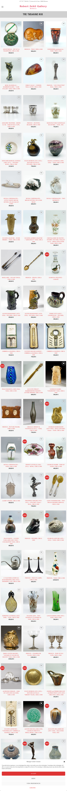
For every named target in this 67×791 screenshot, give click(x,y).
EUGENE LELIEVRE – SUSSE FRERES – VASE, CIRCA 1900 (11, 239)
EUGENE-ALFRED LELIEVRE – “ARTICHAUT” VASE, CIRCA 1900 (33, 239)
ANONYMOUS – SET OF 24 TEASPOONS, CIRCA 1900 (11, 50)
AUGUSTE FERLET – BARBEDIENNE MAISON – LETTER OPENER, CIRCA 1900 (33, 390)
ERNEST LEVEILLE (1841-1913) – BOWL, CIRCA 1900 (33, 465)
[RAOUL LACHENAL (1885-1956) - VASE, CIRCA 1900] (56, 146)
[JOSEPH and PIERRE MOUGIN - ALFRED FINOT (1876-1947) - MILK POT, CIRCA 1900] (56, 676)
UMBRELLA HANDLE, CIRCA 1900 (11, 352)
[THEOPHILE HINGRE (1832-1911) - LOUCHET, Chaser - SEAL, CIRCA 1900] (33, 486)
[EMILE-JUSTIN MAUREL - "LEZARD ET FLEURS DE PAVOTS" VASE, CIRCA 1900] (11, 638)
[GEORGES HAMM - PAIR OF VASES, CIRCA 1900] (56, 450)
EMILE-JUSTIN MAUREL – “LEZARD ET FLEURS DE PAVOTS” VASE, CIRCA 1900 (11, 655)
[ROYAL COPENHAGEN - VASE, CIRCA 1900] (11, 450)
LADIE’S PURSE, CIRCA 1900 (11, 501)
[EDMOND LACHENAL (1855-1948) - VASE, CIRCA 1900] (11, 601)
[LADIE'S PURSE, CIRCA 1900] (11, 486)
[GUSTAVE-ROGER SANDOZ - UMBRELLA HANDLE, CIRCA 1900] (33, 336)
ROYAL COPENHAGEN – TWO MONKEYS (56, 199)
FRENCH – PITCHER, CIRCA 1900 (33, 539)
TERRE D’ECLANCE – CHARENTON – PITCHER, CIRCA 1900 (56, 315)
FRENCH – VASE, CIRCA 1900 (56, 578)
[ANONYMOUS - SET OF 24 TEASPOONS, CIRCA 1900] (11, 34)
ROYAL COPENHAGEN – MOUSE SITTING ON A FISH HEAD (33, 200)
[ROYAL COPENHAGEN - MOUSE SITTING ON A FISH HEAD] (33, 184)
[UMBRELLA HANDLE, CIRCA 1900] (11, 336)
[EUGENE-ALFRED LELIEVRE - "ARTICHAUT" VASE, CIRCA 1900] (33, 223)
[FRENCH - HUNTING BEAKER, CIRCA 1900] (33, 108)
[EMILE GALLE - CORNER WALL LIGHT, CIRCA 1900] (33, 70)
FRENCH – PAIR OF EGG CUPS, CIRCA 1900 (55, 654)
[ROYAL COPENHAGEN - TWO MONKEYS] (56, 184)
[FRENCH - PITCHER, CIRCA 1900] (33, 523)
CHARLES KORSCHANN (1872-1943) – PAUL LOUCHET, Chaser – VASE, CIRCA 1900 (55, 428)
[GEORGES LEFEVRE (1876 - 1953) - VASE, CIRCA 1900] (56, 523)
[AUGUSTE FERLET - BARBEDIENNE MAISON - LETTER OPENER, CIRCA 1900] (33, 374)
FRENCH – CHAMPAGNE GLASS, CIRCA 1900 (33, 654)
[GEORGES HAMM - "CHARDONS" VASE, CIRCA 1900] (56, 374)
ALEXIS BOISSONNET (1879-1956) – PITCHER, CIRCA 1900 (11, 314)
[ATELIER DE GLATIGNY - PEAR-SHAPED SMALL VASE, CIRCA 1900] (56, 752)
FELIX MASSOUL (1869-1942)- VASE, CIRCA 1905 (11, 390)
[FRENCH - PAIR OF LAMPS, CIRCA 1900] (33, 563)
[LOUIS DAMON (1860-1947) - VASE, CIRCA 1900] (56, 601)
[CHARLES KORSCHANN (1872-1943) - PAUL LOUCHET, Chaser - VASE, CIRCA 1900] (56, 412)
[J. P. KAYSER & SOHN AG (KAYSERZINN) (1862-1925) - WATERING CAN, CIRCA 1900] (11, 563)
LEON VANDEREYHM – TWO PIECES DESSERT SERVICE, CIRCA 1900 (56, 502)
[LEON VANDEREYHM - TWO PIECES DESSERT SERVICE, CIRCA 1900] (56, 486)
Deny (33, 778)
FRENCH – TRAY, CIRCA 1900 (33, 49)
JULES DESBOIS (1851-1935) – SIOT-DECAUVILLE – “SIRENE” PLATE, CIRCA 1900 (33, 693)
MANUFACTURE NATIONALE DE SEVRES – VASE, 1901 (56, 124)
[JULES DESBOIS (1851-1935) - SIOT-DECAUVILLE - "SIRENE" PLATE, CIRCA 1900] (33, 676)
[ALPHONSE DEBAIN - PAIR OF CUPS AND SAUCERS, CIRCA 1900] (11, 676)
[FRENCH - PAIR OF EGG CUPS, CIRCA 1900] (56, 638)
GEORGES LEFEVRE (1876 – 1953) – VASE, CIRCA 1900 (55, 539)
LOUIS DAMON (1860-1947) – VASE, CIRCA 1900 (56, 616)
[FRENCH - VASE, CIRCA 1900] (56, 563)
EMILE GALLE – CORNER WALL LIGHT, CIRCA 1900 (33, 86)
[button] (64, 762)
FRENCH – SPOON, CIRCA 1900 (33, 278)
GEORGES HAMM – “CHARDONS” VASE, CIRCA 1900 (55, 390)
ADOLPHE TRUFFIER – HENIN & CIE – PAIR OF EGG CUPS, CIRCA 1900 (11, 124)
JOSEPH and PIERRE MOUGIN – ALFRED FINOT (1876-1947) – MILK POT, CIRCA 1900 (56, 693)
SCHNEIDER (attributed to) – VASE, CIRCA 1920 (56, 50)
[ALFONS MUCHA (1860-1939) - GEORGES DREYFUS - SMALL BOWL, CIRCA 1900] (33, 714)
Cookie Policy (33, 787)
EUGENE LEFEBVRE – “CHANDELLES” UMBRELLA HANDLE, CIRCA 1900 (11, 730)
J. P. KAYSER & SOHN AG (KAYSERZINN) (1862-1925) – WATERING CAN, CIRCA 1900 (11, 579)
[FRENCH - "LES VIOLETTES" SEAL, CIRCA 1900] (56, 70)
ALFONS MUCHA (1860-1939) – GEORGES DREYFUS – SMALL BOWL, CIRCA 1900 (33, 730)
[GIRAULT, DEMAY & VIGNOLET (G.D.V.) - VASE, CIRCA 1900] (33, 412)
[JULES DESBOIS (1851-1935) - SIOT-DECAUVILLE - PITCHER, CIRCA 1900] (33, 146)
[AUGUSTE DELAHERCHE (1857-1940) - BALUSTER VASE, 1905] (56, 714)
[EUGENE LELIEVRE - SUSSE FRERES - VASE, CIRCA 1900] (11, 223)
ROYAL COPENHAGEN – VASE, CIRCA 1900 (11, 465)
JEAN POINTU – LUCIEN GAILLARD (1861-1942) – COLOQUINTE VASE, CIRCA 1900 (11, 541)
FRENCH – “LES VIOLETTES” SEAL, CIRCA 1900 (56, 86)
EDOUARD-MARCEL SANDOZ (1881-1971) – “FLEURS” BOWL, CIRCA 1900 (11, 162)
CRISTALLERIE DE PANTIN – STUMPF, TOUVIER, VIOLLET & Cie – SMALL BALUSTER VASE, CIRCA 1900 (56, 240)
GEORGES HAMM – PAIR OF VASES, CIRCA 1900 (55, 465)
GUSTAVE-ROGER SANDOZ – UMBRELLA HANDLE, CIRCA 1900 (33, 353)
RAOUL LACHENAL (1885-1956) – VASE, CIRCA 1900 (56, 161)
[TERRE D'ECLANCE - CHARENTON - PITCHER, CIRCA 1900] (56, 299)
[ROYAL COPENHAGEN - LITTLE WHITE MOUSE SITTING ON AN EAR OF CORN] (11, 184)
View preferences (33, 783)
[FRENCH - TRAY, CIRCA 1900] (33, 34)
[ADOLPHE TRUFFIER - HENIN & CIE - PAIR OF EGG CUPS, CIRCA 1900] (11, 108)
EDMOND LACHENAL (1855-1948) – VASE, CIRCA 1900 (11, 616)
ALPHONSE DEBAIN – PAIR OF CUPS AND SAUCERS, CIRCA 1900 (11, 693)
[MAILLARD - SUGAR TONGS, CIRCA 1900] (11, 263)
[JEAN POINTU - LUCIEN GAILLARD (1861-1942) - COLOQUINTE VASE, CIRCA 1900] (11, 523)
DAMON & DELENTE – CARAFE (56, 278)
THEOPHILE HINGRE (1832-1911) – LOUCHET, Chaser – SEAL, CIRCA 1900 (33, 502)
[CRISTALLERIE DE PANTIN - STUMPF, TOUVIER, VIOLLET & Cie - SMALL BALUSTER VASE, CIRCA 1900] (56, 223)
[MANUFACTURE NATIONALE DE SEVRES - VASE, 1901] (56, 108)
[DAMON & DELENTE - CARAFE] (56, 263)
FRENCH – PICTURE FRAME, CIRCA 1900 (11, 428)
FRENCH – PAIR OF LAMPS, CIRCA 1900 (33, 579)
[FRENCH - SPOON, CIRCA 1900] (33, 263)
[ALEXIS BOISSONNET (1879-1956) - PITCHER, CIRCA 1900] (11, 299)
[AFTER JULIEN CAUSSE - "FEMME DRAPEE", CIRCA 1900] (33, 752)
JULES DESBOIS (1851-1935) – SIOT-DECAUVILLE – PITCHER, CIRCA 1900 (33, 162)
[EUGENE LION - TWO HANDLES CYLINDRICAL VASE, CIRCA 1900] (33, 601)
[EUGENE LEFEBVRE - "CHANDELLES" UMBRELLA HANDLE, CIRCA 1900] (11, 714)
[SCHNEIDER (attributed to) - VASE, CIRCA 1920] (56, 34)
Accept (33, 773)
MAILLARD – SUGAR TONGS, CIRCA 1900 (11, 278)
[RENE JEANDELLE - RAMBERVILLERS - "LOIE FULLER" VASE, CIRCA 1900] (11, 70)
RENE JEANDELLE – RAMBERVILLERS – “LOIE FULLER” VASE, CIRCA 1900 (11, 87)
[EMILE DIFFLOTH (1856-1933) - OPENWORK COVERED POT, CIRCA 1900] (11, 752)
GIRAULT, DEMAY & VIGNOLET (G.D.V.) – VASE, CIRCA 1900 (33, 428)
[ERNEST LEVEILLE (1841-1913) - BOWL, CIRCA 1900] (33, 450)
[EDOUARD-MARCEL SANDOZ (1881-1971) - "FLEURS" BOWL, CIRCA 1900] (11, 146)
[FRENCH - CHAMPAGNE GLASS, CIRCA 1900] (33, 638)
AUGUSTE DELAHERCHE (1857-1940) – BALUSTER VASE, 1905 (56, 730)
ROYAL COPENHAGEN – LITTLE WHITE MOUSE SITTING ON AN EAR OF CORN (11, 201)
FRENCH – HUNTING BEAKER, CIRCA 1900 (33, 124)
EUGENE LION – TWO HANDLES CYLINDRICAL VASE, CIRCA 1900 (33, 617)
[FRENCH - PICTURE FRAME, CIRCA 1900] (11, 412)
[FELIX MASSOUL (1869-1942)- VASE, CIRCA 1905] (11, 374)
